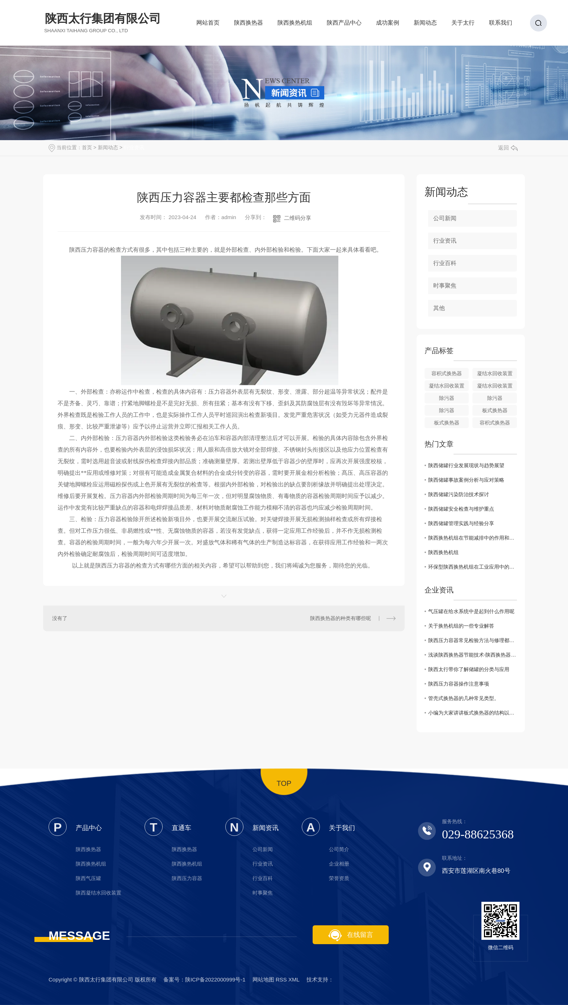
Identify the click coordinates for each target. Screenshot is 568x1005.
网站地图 (263, 979)
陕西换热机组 (294, 25)
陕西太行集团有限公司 (103, 22)
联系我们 (500, 25)
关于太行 (463, 25)
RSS (281, 979)
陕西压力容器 (187, 878)
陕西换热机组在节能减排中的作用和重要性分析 (472, 538)
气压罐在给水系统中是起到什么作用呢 (471, 611)
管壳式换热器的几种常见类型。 (463, 698)
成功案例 (387, 25)
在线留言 (350, 935)
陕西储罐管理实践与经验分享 (461, 523)
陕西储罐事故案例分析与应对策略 (466, 480)
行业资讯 (134, 147)
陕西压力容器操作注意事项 (458, 684)
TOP (284, 783)
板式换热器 (495, 410)
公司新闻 (444, 218)
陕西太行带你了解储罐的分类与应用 (468, 669)
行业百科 (444, 263)
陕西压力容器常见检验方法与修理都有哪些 (472, 640)
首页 (87, 147)
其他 (439, 308)
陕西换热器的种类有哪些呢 (340, 618)
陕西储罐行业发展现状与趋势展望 (466, 465)
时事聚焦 (444, 285)
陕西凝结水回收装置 (98, 893)
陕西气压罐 (88, 878)
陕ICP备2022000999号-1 (215, 979)
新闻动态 (425, 25)
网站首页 (208, 25)
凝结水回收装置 (495, 373)
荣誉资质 (339, 878)
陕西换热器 (248, 25)
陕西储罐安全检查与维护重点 (461, 509)
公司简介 (339, 849)
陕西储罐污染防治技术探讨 (458, 494)
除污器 (446, 398)
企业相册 (339, 864)
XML (293, 979)
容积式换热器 (446, 373)
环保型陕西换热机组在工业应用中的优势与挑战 (472, 567)
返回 (508, 148)
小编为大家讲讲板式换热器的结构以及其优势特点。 (472, 713)
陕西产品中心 (344, 25)
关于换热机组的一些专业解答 (461, 626)
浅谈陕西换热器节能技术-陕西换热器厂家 (472, 655)
